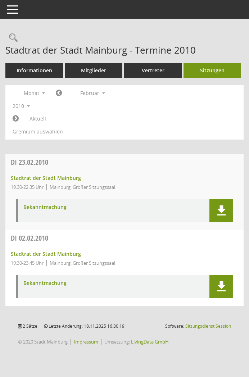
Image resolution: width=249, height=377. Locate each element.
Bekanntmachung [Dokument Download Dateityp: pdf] (45, 207)
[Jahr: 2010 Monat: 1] (58, 93)
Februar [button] (92, 93)
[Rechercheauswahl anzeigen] (11, 38)
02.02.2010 (29, 238)
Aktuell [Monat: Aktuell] (38, 118)
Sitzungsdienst (208, 326)
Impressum (86, 342)
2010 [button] (21, 106)
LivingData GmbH (150, 342)
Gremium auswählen (38, 131)
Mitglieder (93, 70)
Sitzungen (212, 70)
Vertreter (153, 70)
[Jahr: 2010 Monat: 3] (15, 118)
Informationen (34, 70)
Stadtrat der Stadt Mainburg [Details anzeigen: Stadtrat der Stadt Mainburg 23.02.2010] (46, 177)
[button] (221, 210)
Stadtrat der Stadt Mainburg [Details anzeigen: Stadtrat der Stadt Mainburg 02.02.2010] (46, 253)
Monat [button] (34, 93)
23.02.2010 (29, 162)
